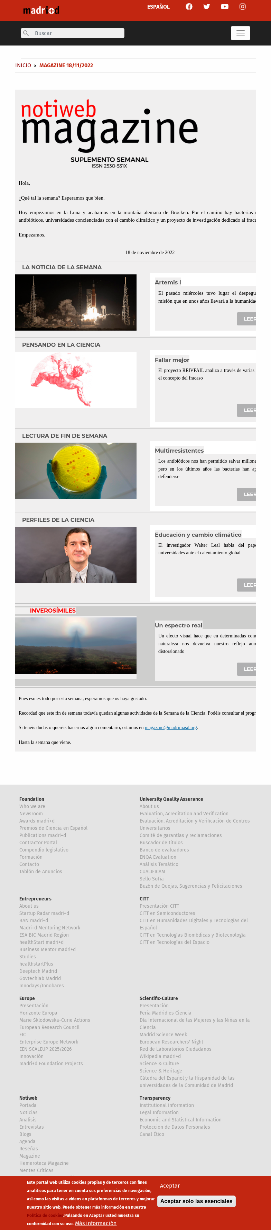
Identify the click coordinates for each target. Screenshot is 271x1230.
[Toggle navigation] (240, 33)
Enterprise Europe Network (48, 1042)
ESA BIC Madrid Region (44, 935)
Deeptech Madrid (38, 971)
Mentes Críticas (36, 1170)
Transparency (155, 1098)
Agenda (27, 1142)
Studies (27, 957)
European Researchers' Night (171, 1042)
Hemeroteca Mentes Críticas (50, 1178)
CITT (144, 899)
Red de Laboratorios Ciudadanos (176, 1049)
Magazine (29, 1156)
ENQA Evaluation (158, 857)
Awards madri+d (37, 821)
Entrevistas (31, 1127)
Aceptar (170, 1188)
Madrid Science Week (163, 1035)
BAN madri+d (33, 921)
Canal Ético (152, 1134)
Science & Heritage (161, 1071)
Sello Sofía (152, 879)
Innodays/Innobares (41, 986)
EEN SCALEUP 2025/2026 (45, 1049)
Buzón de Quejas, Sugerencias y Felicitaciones (191, 886)
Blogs (25, 1134)
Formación (31, 857)
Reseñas (28, 1149)
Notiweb (28, 1098)
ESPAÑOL (158, 6)
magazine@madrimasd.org (171, 727)
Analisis (28, 1120)
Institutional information (167, 1105)
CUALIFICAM (152, 872)
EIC (22, 1035)
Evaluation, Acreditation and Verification (184, 814)
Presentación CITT (159, 906)
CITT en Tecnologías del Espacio (174, 942)
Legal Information (159, 1113)
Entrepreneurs (35, 899)
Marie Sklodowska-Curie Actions (54, 1020)
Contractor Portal (38, 843)
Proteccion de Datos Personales (175, 1127)
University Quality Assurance (171, 799)
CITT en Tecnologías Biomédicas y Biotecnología (193, 935)
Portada (28, 1105)
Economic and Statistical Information (181, 1120)
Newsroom (31, 814)
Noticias (28, 1113)
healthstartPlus (36, 964)
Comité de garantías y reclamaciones (181, 835)
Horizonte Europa (38, 1013)
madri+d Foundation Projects (51, 1064)
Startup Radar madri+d (44, 913)
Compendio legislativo (43, 850)
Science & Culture (159, 1064)
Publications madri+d (42, 835)
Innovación (31, 1056)
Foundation (31, 799)
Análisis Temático (159, 864)
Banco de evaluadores (164, 850)
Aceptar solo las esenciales (196, 1204)
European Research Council (49, 1027)
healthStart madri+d (41, 942)
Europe (27, 998)
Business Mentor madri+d (47, 949)
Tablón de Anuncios (40, 872)
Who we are (32, 806)
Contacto (29, 864)
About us (149, 806)
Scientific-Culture (159, 998)
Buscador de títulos (161, 843)
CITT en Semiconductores (167, 913)
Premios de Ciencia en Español (53, 828)
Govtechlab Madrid (40, 978)
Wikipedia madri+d (160, 1056)
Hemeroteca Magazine (44, 1163)
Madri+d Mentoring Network (49, 928)
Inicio (23, 65)
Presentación (33, 1006)
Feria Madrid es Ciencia (165, 1013)
